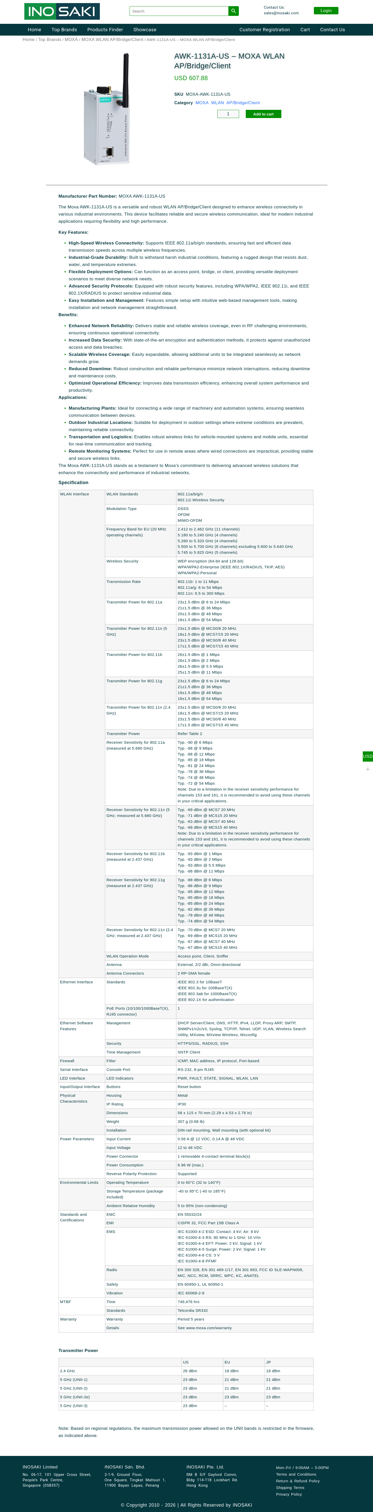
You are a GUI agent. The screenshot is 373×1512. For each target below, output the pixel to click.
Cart (305, 30)
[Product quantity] (228, 114)
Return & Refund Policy (298, 1481)
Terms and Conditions (296, 1474)
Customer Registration (265, 30)
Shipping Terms (290, 1487)
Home (34, 30)
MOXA (71, 39)
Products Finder (105, 30)
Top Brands (64, 30)
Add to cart (263, 114)
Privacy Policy (289, 1494)
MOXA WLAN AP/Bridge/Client (112, 39)
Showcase (144, 30)
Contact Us (332, 30)
